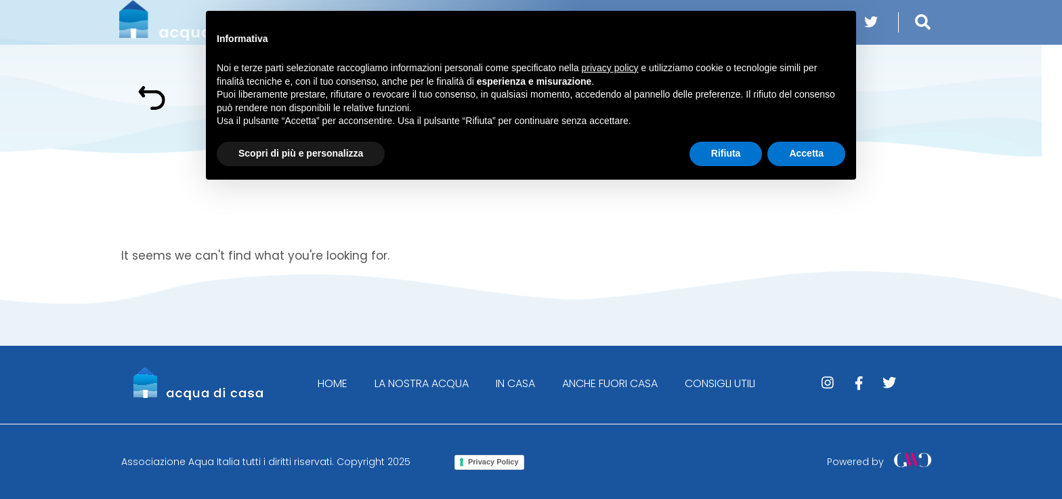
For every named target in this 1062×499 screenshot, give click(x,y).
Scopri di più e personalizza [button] (300, 153)
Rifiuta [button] (726, 153)
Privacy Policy (493, 462)
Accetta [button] (806, 153)
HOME (332, 383)
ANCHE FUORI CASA (610, 383)
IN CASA (515, 383)
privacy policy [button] (610, 67)
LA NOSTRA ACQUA (422, 383)
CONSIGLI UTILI (720, 383)
